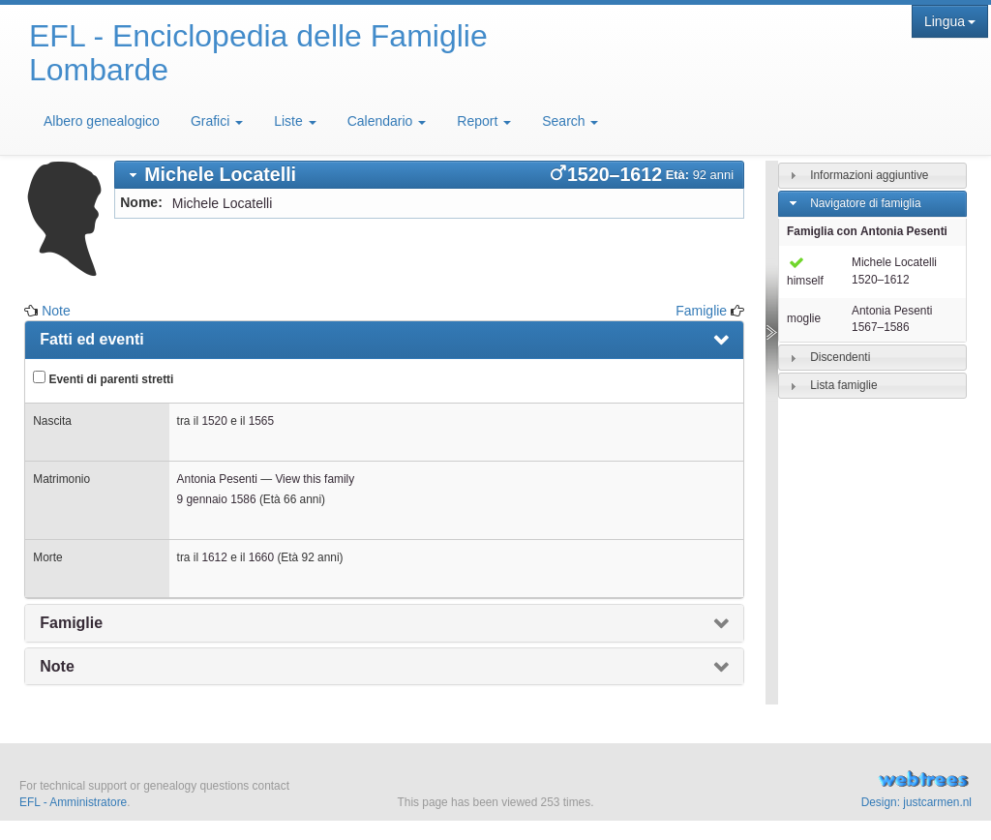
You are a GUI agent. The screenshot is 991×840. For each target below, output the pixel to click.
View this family (314, 479)
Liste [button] (294, 121)
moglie (804, 318)
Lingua (950, 21)
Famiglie (701, 310)
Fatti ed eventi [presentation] (92, 339)
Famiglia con (867, 231)
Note (56, 310)
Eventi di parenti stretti (103, 378)
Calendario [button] (387, 121)
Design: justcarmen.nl (916, 802)
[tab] (429, 175)
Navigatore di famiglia (865, 203)
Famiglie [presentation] (71, 623)
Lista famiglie (843, 385)
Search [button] (570, 121)
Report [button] (484, 121)
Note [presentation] (57, 666)
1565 (261, 421)
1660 (261, 557)
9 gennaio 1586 (216, 499)
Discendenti (840, 357)
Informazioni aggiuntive (869, 175)
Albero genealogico (102, 121)
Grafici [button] (217, 121)
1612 (213, 557)
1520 (213, 421)
